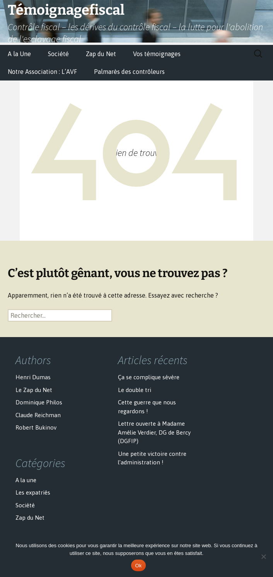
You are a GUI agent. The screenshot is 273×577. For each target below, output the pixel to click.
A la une (25, 480)
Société (58, 53)
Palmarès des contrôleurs (129, 71)
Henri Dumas (33, 377)
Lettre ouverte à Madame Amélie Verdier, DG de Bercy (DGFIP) (154, 432)
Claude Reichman (38, 415)
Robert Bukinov (35, 427)
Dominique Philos (38, 402)
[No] (263, 556)
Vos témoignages (157, 53)
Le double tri (134, 390)
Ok (138, 565)
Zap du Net (101, 53)
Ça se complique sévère (148, 377)
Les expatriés (32, 492)
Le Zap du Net (33, 390)
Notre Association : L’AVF (42, 71)
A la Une (19, 53)
